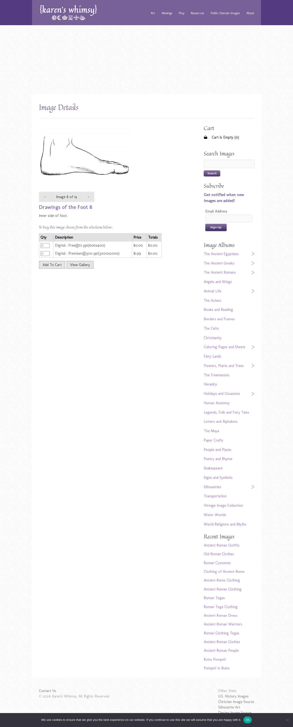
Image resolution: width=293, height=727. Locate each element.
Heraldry (210, 384)
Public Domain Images (225, 13)
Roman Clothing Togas (221, 633)
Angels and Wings (218, 282)
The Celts (211, 328)
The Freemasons (216, 375)
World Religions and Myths (225, 524)
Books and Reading (218, 309)
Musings (167, 13)
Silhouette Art (229, 707)
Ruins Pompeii (215, 659)
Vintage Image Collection (223, 505)
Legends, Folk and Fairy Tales (226, 412)
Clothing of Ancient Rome (224, 571)
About (250, 13)
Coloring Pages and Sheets (224, 347)
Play (181, 13)
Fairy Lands (212, 356)
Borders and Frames (219, 319)
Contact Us (47, 691)
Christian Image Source (236, 702)
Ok (248, 720)
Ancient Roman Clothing (222, 589)
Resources (197, 13)
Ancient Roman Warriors (223, 624)
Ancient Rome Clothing (222, 580)
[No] (287, 720)
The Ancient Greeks (219, 263)
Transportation (215, 496)
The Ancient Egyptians (221, 254)
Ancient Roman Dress (220, 615)
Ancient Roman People (221, 650)
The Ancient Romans (220, 272)
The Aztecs (212, 300)
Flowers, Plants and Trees (224, 366)
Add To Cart (52, 265)
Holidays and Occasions (222, 393)
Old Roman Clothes (219, 554)
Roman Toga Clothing (221, 607)
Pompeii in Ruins (217, 668)
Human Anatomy (217, 403)
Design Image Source (234, 713)
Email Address (216, 211)
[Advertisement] (146, 59)
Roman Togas (214, 598)
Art (153, 13)
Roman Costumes (217, 563)
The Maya (211, 431)
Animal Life (212, 291)
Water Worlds (215, 515)
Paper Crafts (213, 440)
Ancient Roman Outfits (221, 545)
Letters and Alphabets (221, 421)
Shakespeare (213, 468)
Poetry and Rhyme (218, 459)
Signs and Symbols (218, 477)
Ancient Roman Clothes (222, 642)
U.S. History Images (233, 696)
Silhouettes (212, 487)
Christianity (213, 338)
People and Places (217, 449)
